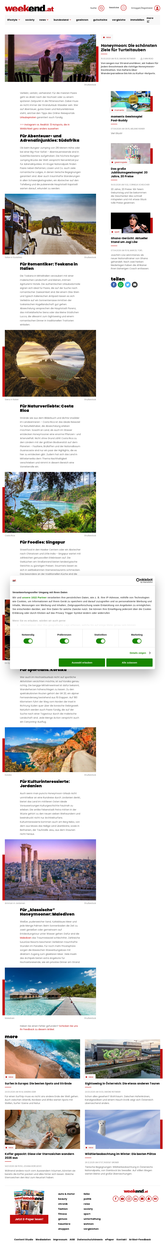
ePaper (109, 1239)
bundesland (62, 19)
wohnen (89, 1223)
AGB (72, 1239)
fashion (63, 1209)
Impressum (60, 1239)
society (29, 19)
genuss (62, 1218)
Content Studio (23, 1239)
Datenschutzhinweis (90, 1239)
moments (119, 110)
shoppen (63, 1228)
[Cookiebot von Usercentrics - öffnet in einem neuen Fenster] (138, 580)
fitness (62, 1214)
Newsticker (117, 8)
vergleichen (91, 1228)
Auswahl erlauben (82, 662)
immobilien (137, 19)
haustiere (64, 1223)
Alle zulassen (129, 662)
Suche (97, 8)
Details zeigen (138, 653)
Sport (117, 232)
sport (87, 1214)
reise (87, 1204)
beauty (62, 1199)
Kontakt (121, 1239)
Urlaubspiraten (28, 117)
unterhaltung (92, 1218)
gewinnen (82, 19)
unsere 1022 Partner (34, 597)
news (44, 19)
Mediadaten (43, 1239)
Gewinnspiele (121, 162)
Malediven (25, 937)
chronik (63, 1204)
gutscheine (100, 19)
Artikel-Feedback (140, 1239)
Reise (108, 37)
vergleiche (119, 19)
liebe (87, 1194)
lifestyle (13, 19)
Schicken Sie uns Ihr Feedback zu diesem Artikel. (49, 1027)
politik (87, 1199)
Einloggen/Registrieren (145, 8)
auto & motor (66, 1194)
